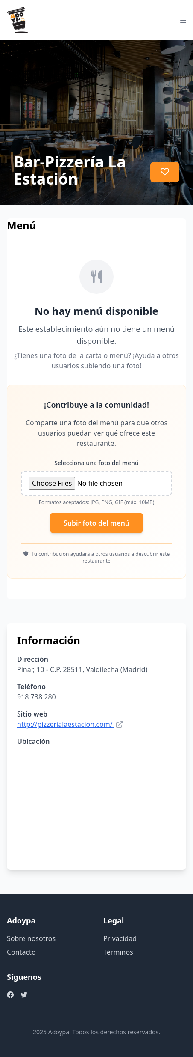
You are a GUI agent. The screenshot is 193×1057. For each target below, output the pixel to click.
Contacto (21, 952)
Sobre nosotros (31, 938)
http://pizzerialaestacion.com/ (65, 724)
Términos (118, 952)
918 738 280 (36, 697)
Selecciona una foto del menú (96, 463)
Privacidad (120, 938)
